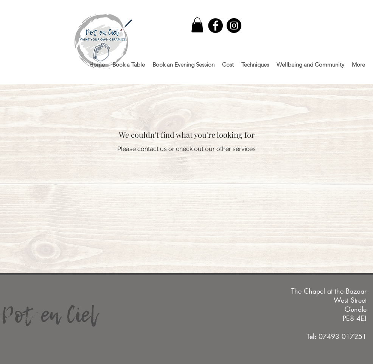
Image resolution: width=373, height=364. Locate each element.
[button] (197, 24)
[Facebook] (215, 25)
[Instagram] (234, 25)
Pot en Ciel (48, 314)
